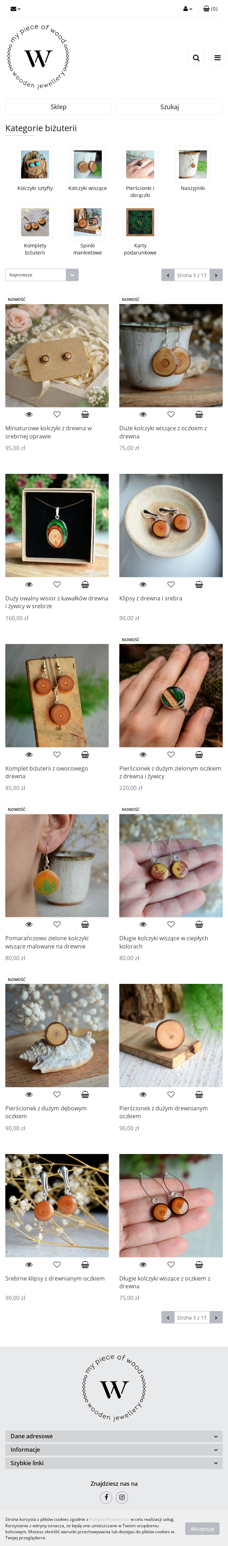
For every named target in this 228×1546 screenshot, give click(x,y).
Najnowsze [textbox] (20, 274)
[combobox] (42, 275)
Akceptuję (202, 1528)
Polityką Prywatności (110, 1519)
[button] (210, 9)
